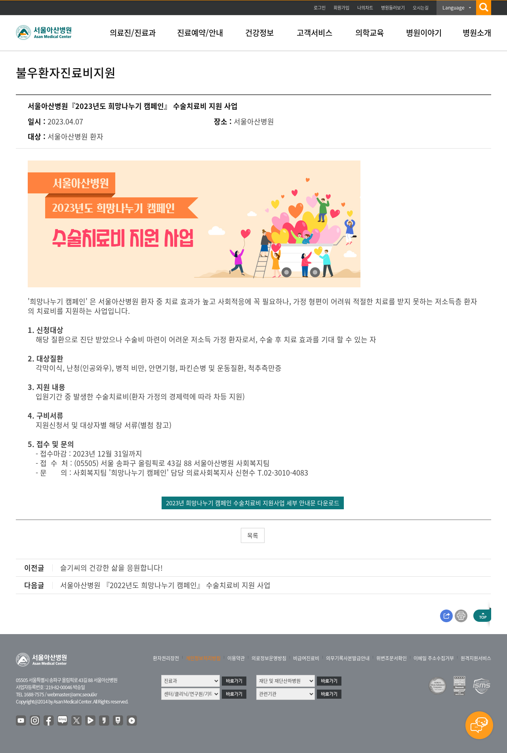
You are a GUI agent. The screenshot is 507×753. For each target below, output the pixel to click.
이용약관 (236, 658)
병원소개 (477, 32)
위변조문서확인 (391, 658)
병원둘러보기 (393, 7)
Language (453, 7)
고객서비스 (314, 32)
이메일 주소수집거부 (434, 658)
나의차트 (365, 7)
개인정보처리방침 (203, 658)
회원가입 (341, 7)
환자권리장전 (166, 658)
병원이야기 (424, 32)
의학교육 (369, 32)
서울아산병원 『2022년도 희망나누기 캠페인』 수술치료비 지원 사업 (165, 585)
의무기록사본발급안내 (348, 658)
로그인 (320, 7)
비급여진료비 (306, 658)
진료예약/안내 (200, 32)
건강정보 (259, 32)
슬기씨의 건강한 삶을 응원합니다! (111, 567)
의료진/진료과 (133, 32)
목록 (252, 535)
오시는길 (421, 7)
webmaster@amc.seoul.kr (72, 694)
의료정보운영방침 (269, 658)
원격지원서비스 (476, 658)
